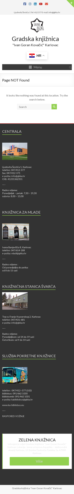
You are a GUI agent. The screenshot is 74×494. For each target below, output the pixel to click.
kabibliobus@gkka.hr (22, 399)
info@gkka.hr (18, 176)
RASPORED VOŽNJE (13, 416)
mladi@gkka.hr (18, 253)
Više (39, 461)
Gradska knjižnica (35, 38)
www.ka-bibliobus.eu (13, 405)
